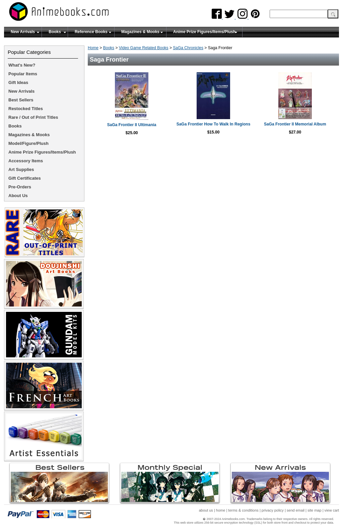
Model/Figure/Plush (28, 143)
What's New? (21, 65)
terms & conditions (243, 510)
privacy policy (273, 510)
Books (55, 31)
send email (295, 510)
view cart (332, 510)
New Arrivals (23, 31)
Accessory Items (25, 160)
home (220, 510)
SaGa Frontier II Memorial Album (295, 124)
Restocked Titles (25, 108)
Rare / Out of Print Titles (33, 117)
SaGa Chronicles (188, 48)
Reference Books (91, 31)
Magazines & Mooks (140, 31)
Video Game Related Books (143, 48)
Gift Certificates (24, 178)
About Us (18, 195)
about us (206, 510)
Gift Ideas (18, 82)
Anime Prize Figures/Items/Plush (204, 31)
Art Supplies (21, 169)
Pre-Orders (19, 186)
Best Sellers (20, 99)
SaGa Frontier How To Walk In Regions (214, 124)
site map (314, 510)
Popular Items (22, 73)
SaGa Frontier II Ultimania (131, 124)
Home (93, 48)
